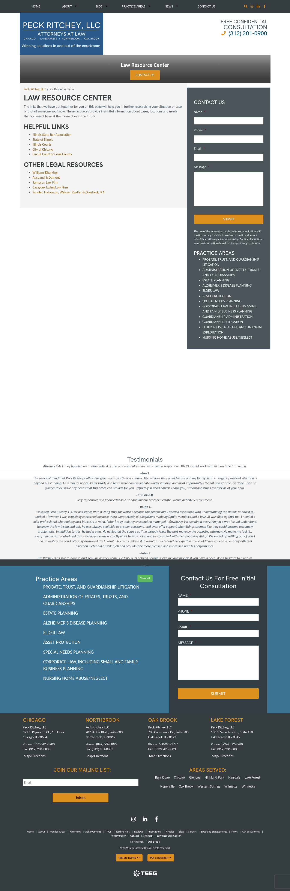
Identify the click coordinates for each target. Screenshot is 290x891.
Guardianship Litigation (223, 322)
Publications (154, 831)
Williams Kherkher (45, 172)
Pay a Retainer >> (160, 858)
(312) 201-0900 (248, 33)
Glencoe (194, 777)
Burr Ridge (162, 777)
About (69, 6)
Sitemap (148, 835)
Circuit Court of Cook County (52, 154)
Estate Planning (216, 280)
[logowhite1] (61, 33)
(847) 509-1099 (106, 744)
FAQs (108, 831)
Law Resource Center (169, 835)
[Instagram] (252, 6)
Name (200, 112)
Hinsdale (234, 777)
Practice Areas (136, 6)
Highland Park (214, 777)
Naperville (167, 786)
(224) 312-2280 (232, 744)
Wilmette (230, 786)
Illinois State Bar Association (52, 135)
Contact (134, 835)
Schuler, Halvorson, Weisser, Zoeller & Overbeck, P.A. (69, 192)
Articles (170, 831)
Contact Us (206, 6)
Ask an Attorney (251, 831)
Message (202, 167)
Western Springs (209, 786)
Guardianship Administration (228, 316)
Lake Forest (252, 777)
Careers (192, 831)
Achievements (93, 831)
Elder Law (211, 290)
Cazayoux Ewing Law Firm (50, 187)
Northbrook (137, 841)
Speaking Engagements (214, 831)
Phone (200, 130)
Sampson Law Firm (46, 182)
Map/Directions (35, 756)
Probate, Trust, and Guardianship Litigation (91, 587)
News (171, 6)
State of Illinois (43, 140)
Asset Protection (217, 296)
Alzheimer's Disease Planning (227, 285)
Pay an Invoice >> (129, 858)
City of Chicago (43, 149)
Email (199, 149)
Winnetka (248, 786)
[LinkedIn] (145, 821)
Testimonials (123, 831)
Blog (181, 831)
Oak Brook (186, 786)
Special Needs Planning (222, 301)
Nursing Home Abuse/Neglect (227, 337)
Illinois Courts (42, 144)
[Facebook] (156, 821)
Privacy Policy (118, 835)
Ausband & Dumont (46, 177)
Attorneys (75, 831)
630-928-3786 (168, 744)
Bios (101, 6)
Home (36, 6)
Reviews (138, 831)
